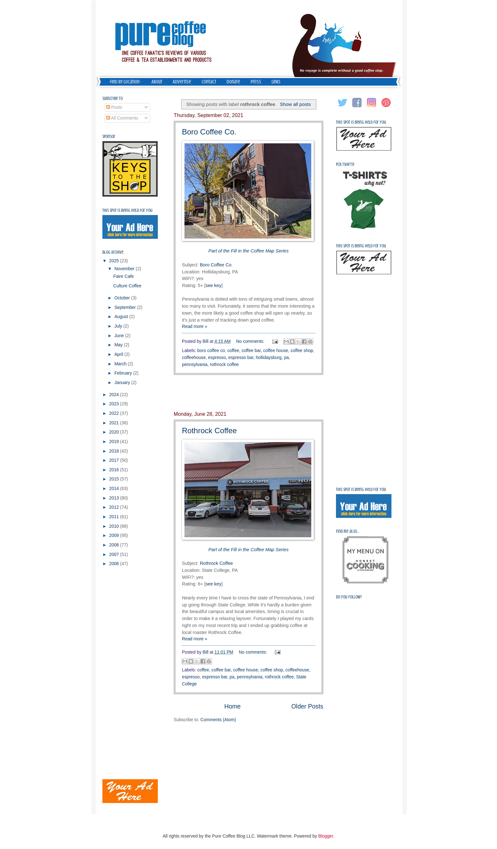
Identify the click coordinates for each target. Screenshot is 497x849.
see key (213, 285)
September (125, 307)
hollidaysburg (268, 357)
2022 (114, 413)
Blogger (325, 836)
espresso (217, 357)
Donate (233, 82)
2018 (114, 451)
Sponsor (108, 136)
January (122, 382)
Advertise (182, 82)
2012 (114, 507)
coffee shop (302, 350)
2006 (114, 563)
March (121, 364)
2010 (114, 526)
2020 (114, 432)
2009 (114, 535)
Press (256, 82)
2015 (114, 479)
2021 (114, 423)
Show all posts (295, 104)
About (157, 82)
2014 (114, 488)
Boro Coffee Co (215, 264)
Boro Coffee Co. (209, 131)
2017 (114, 460)
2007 (114, 554)
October (122, 298)
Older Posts (307, 706)
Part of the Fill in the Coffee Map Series (249, 549)
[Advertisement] (248, 392)
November (125, 268)
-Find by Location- (125, 82)
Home (232, 706)
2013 (114, 498)
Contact (209, 82)
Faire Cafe (123, 276)
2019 (114, 441)
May (119, 345)
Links (276, 82)
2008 (114, 545)
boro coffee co (211, 350)
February (123, 373)
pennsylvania (195, 364)
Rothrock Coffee (209, 430)
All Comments (122, 118)
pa (286, 357)
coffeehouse (194, 357)
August (121, 316)
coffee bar (251, 350)
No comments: (251, 341)
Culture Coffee (127, 286)
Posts (114, 107)
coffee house (275, 350)
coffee (233, 350)
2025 (114, 260)
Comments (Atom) (218, 719)
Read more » (194, 326)
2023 (114, 404)
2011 (114, 516)
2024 (114, 394)
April (119, 354)
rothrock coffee (224, 364)
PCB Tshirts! (345, 164)
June (119, 335)
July (118, 326)
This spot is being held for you (127, 210)
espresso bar (240, 357)
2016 (114, 469)
